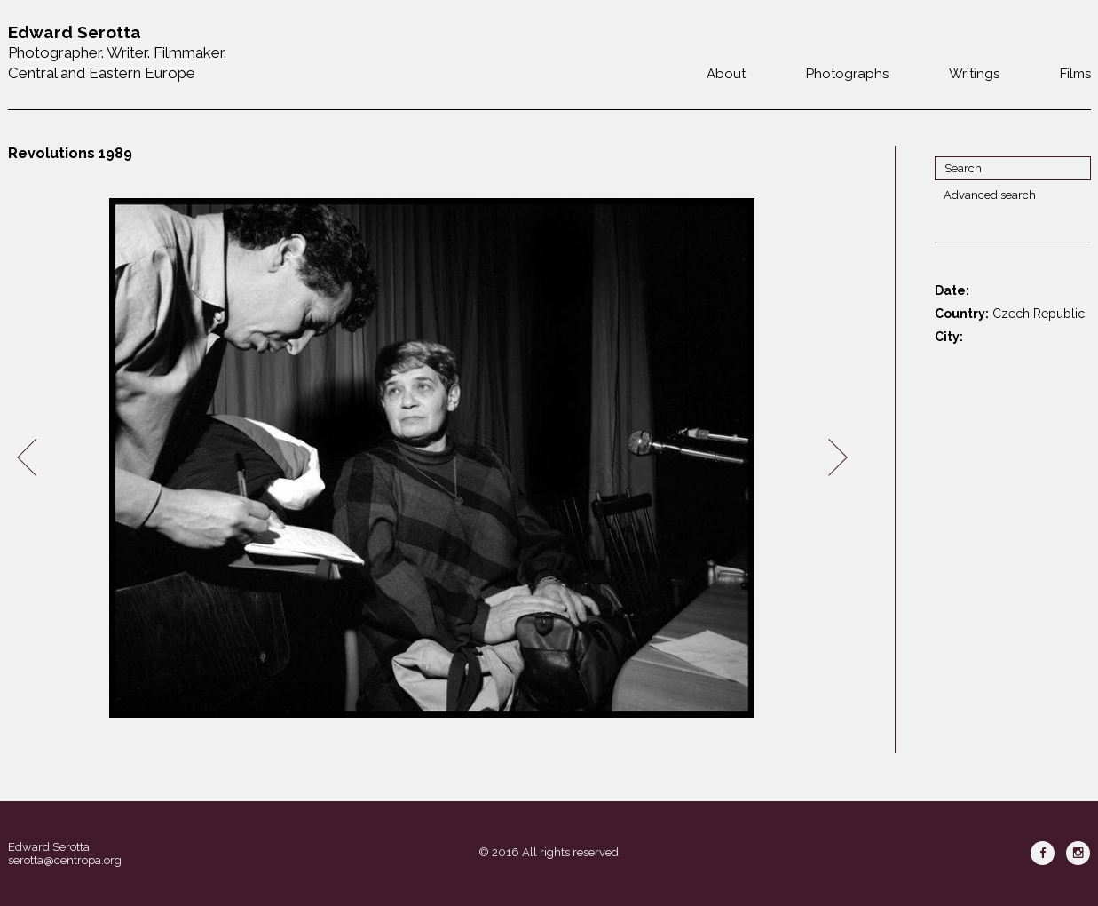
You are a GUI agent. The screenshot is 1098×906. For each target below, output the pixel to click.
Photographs (847, 74)
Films (1075, 74)
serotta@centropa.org (65, 860)
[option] (432, 458)
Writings (974, 74)
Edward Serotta (49, 847)
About (726, 74)
